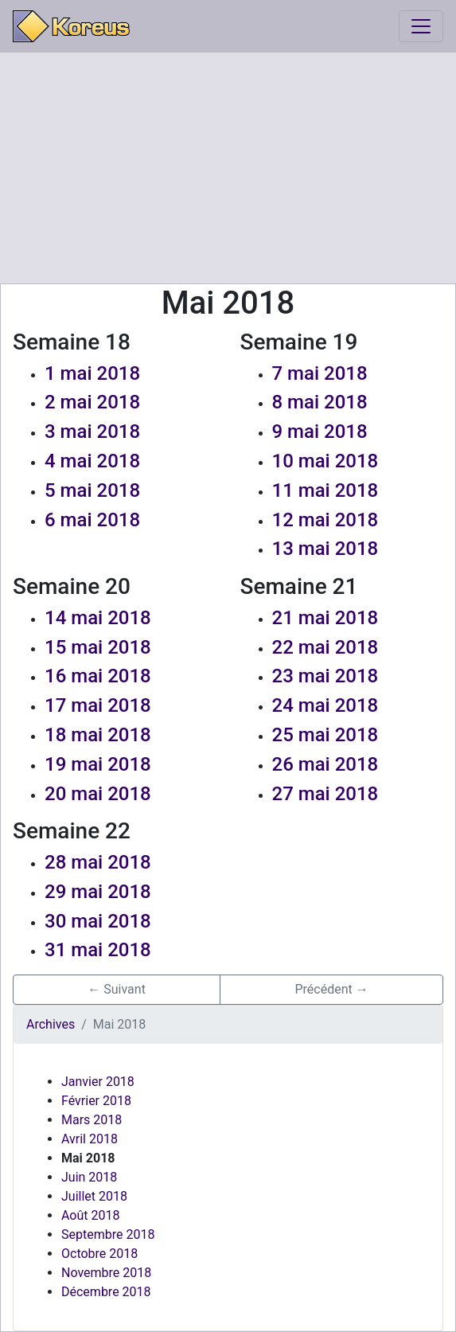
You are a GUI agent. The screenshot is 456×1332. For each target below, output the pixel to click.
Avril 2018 (89, 1138)
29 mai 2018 (98, 892)
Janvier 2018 (97, 1081)
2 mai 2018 (92, 402)
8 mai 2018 (320, 402)
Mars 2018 (91, 1119)
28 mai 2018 (98, 862)
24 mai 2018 (325, 705)
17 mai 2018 (98, 705)
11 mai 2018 (325, 490)
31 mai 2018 (98, 950)
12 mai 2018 (325, 520)
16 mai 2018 (98, 676)
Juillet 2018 (94, 1196)
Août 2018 (90, 1215)
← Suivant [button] (117, 989)
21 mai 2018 (325, 618)
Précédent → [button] (331, 989)
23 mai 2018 (325, 676)
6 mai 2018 (92, 520)
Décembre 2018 (106, 1291)
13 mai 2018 (325, 548)
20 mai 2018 (98, 794)
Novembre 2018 (106, 1272)
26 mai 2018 (325, 764)
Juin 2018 (89, 1177)
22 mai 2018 (325, 647)
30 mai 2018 (98, 921)
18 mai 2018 (98, 735)
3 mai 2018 (92, 431)
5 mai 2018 (92, 490)
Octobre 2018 (99, 1253)
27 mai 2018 (325, 794)
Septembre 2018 (107, 1234)
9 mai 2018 (320, 431)
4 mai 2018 (92, 461)
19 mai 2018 (98, 764)
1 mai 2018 (92, 373)
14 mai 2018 (98, 618)
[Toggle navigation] (421, 26)
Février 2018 (96, 1100)
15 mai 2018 (98, 647)
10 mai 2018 (325, 461)
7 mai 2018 (320, 373)
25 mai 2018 (325, 735)
